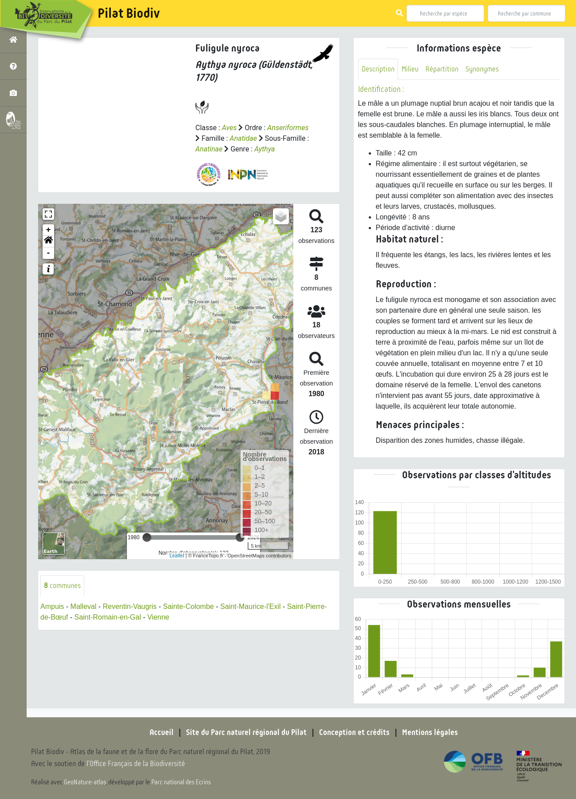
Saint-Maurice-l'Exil (250, 606)
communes (62, 585)
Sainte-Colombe (188, 606)
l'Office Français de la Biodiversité (136, 763)
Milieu (410, 69)
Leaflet (177, 555)
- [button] (48, 253)
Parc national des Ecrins (181, 782)
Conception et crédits (354, 732)
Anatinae (208, 149)
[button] (48, 241)
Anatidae (243, 138)
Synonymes (482, 69)
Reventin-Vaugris (130, 606)
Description (378, 69)
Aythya (264, 149)
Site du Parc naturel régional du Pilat (246, 732)
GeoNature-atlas (85, 782)
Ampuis (52, 606)
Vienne (158, 617)
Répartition (442, 69)
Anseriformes (287, 127)
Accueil (162, 732)
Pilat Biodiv (129, 13)
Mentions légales (430, 732)
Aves (229, 127)
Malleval (84, 606)
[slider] (146, 537)
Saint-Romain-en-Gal (107, 617)
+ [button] (48, 230)
